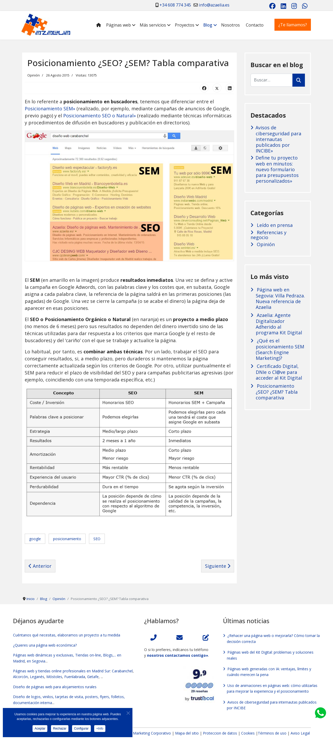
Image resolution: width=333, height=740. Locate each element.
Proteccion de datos (220, 733)
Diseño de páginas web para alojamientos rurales (55, 686)
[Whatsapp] (305, 6)
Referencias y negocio (268, 234)
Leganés (37, 676)
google (35, 538)
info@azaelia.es (214, 5)
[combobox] (272, 80)
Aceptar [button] (40, 730)
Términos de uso (272, 733)
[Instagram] (294, 6)
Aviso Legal (300, 733)
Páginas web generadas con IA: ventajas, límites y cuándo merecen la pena (269, 671)
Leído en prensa (274, 225)
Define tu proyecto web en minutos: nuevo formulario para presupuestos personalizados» (277, 169)
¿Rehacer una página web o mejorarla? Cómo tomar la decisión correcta (273, 638)
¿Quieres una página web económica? (45, 645)
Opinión (33, 75)
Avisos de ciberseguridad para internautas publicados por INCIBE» (278, 139)
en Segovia (36, 661)
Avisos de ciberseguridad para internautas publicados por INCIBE (272, 705)
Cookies (248, 733)
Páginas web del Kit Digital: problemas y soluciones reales (270, 655)
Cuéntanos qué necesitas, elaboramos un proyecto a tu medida (66, 635)
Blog (207, 25)
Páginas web (118, 25)
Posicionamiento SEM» (50, 108)
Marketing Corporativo (152, 733)
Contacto (255, 25)
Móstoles (54, 676)
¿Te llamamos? (292, 25)
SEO (96, 538)
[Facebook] (272, 6)
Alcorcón (20, 676)
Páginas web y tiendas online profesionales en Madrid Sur (61, 670)
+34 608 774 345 (175, 5)
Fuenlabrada (74, 676)
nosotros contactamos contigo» (177, 655)
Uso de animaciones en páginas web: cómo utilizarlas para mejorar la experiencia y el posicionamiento (272, 688)
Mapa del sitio (187, 733)
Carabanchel (122, 670)
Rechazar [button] (59, 730)
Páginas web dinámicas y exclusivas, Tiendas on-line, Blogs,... (64, 655)
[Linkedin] (283, 6)
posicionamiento (67, 538)
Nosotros (230, 25)
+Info (99, 730)
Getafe (93, 676)
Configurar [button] (81, 730)
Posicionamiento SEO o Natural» (99, 115)
